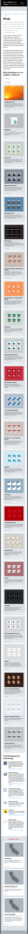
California (10, 2)
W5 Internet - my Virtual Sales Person (12, 438)
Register (22, 3)
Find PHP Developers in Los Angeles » (15, 768)
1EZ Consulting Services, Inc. (12, 633)
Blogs (6, 15)
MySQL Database (12, 819)
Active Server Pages (13, 801)
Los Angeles (15, 13)
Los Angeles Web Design (11, 410)
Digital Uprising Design (10, 185)
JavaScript (10, 810)
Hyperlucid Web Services (11, 354)
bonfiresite (7, 327)
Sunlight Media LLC (9, 102)
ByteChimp (7, 129)
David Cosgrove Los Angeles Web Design (13, 298)
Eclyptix (6, 661)
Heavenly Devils (8, 550)
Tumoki (6, 578)
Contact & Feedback (19, 932)
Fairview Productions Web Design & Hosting (13, 269)
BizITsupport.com (9, 213)
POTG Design (7, 241)
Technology (22, 13)
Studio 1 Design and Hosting (12, 716)
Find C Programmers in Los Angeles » (15, 797)
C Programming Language (14, 788)
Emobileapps (7, 858)
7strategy (7, 605)
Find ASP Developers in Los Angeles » (15, 806)
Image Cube (7, 157)
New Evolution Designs (10, 382)
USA (4, 2)
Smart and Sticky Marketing (11, 689)
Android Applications (13, 772)
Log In (21, 2)
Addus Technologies (9, 914)
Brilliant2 (6, 467)
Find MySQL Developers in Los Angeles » (15, 829)
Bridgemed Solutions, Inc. (11, 886)
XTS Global (7, 494)
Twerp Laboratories (9, 743)
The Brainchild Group (10, 522)
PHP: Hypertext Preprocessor (15, 762)
